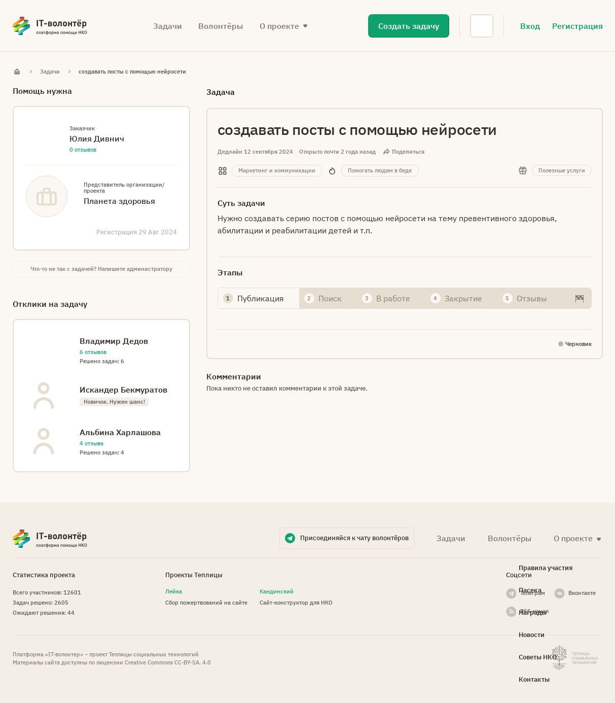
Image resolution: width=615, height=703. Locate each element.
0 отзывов (82, 149)
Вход (530, 26)
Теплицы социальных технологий (154, 654)
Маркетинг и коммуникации (276, 170)
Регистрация (577, 26)
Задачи (167, 26)
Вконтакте (582, 592)
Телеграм (532, 592)
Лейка (173, 591)
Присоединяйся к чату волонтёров (354, 538)
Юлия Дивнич (96, 138)
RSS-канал (534, 611)
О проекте (279, 26)
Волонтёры (220, 26)
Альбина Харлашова (120, 432)
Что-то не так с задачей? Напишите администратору (101, 268)
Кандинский (277, 591)
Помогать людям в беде (380, 170)
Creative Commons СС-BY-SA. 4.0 (168, 662)
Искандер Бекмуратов (123, 389)
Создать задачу (408, 26)
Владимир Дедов (114, 341)
